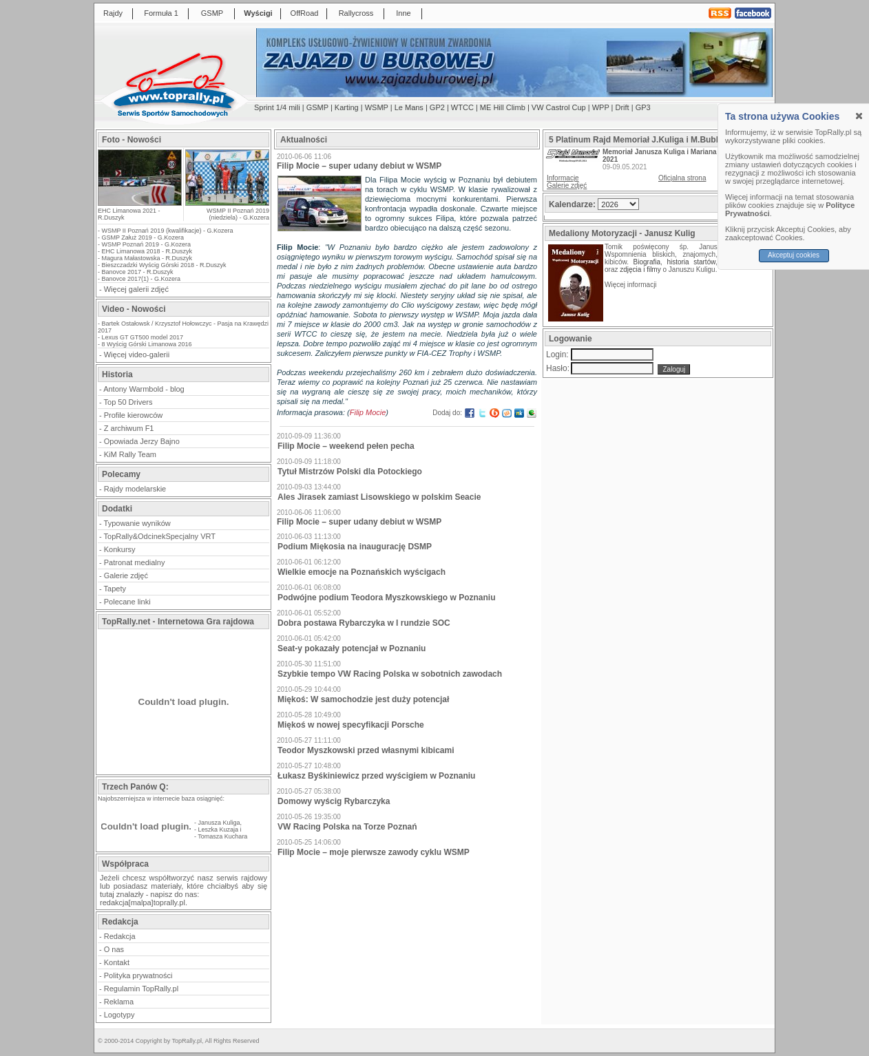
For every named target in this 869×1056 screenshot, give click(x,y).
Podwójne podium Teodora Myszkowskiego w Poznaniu (386, 597)
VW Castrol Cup (559, 107)
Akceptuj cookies (793, 255)
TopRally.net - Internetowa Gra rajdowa (178, 621)
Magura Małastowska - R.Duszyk (147, 258)
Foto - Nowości (131, 140)
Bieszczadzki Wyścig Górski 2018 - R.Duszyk (164, 265)
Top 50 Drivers (128, 402)
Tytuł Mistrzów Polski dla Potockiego (350, 471)
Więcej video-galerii (136, 354)
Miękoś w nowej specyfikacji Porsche (351, 725)
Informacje (563, 178)
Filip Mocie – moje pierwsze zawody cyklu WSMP (374, 852)
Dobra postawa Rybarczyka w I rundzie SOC (364, 623)
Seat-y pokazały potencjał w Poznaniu (352, 648)
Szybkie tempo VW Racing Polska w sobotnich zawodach (390, 674)
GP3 (643, 107)
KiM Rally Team (130, 454)
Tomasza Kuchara (222, 836)
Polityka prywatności (138, 975)
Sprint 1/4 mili (277, 107)
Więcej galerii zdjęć (136, 289)
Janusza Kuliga (219, 822)
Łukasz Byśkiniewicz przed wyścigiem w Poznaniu (376, 776)
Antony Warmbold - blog (144, 389)
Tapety (115, 588)
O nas (114, 949)
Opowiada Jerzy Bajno (142, 441)
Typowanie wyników (137, 523)
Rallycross (356, 13)
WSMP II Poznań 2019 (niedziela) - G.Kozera (238, 214)
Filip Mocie (368, 412)
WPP (600, 107)
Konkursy (120, 549)
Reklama (119, 1001)
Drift (622, 107)
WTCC (462, 107)
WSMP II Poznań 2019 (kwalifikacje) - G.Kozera (167, 230)
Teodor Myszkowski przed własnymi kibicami (366, 750)
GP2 (437, 107)
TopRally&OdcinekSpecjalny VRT (160, 536)
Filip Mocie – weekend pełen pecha (346, 446)
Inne (403, 13)
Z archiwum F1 (129, 428)
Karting (347, 107)
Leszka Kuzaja (218, 829)
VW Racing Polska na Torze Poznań (347, 827)
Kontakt (116, 962)
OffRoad (305, 13)
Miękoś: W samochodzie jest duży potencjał (363, 699)
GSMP (212, 13)
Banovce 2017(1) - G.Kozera (141, 278)
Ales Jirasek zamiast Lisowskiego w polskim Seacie (379, 497)
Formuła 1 (161, 13)
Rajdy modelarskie (135, 489)
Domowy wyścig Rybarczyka (334, 801)
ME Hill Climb (502, 107)
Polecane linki (127, 602)
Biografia (647, 262)
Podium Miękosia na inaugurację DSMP (355, 546)
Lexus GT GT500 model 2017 (142, 337)
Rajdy (113, 13)
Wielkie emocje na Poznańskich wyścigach (362, 572)
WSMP (376, 107)
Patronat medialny (134, 562)
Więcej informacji (631, 284)
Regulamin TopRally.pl (141, 988)
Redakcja (120, 936)
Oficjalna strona (682, 178)
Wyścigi (258, 13)
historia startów (691, 262)
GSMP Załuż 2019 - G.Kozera (143, 237)
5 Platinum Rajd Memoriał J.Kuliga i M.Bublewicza (647, 140)
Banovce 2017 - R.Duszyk (138, 271)
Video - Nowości (133, 309)
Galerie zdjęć (126, 575)
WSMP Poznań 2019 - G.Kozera (146, 244)
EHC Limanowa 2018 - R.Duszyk (147, 251)
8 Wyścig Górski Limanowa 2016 (147, 344)
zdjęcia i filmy (640, 269)
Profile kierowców (133, 415)
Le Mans (409, 107)
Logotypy (119, 1015)
